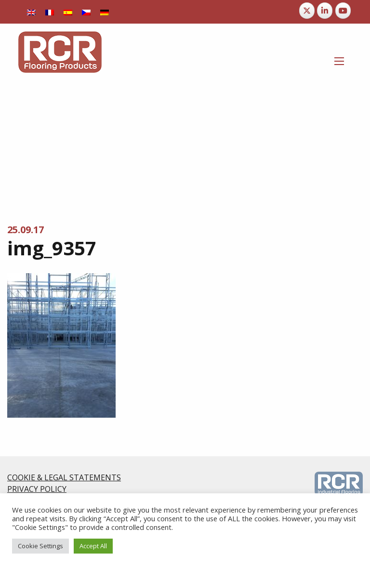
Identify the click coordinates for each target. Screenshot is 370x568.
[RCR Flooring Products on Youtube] (343, 10)
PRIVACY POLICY (36, 489)
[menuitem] (31, 11)
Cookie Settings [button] (40, 546)
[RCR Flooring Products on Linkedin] (324, 10)
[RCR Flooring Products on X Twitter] (307, 10)
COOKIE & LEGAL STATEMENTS (64, 477)
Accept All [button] (93, 546)
